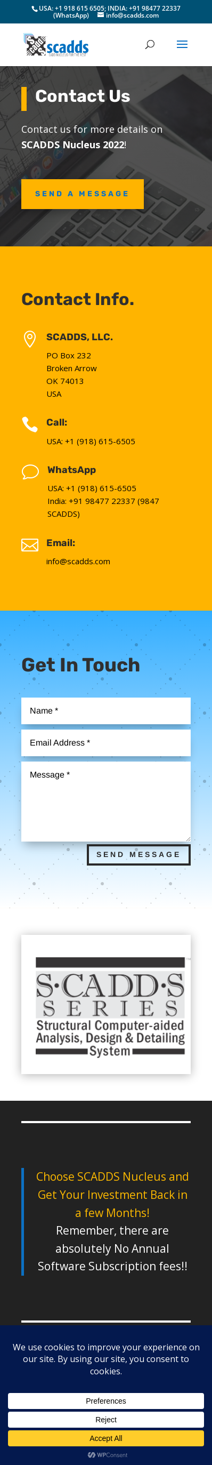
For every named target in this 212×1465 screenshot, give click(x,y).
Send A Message (82, 193)
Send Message (138, 854)
